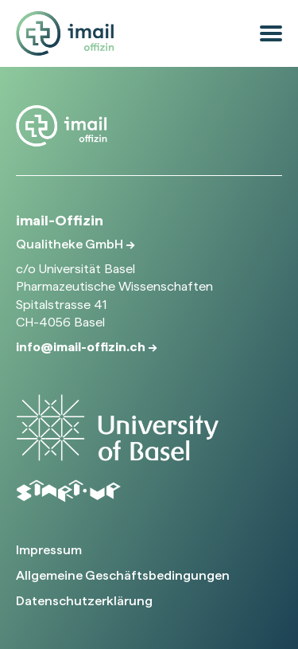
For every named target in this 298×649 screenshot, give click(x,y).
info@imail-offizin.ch (82, 346)
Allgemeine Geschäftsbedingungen (123, 575)
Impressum (49, 549)
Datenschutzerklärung (84, 600)
